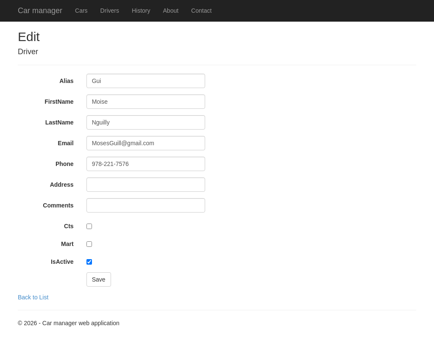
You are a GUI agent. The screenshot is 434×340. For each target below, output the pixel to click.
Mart (67, 243)
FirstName (59, 101)
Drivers (109, 10)
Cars (81, 10)
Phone (65, 163)
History (141, 10)
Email (65, 143)
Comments (58, 205)
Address (62, 184)
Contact (201, 10)
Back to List (33, 297)
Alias (66, 80)
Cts (69, 226)
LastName (59, 122)
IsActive (62, 261)
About (171, 10)
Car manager (40, 10)
